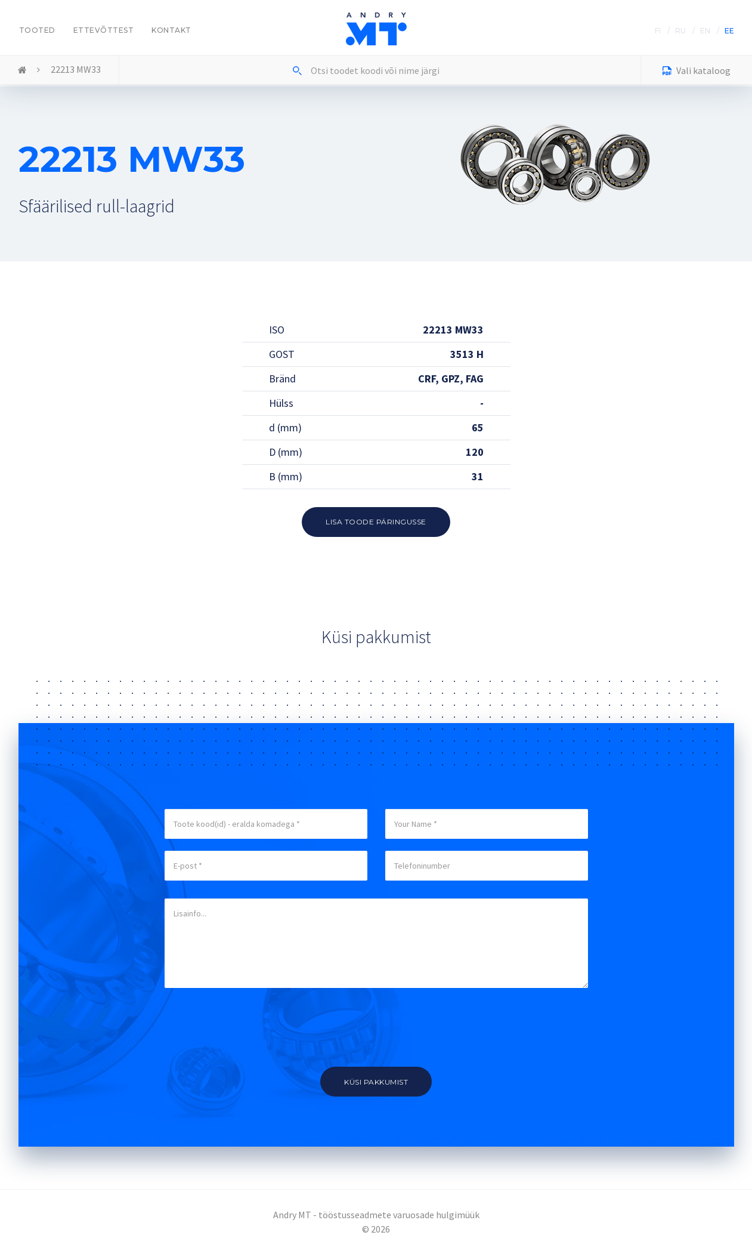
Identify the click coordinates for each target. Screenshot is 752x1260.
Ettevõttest (103, 30)
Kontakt (171, 30)
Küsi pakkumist (376, 1081)
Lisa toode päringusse (376, 521)
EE (729, 30)
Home (22, 70)
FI (658, 30)
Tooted (37, 30)
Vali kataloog (697, 72)
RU (680, 30)
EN (705, 30)
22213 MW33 (76, 69)
